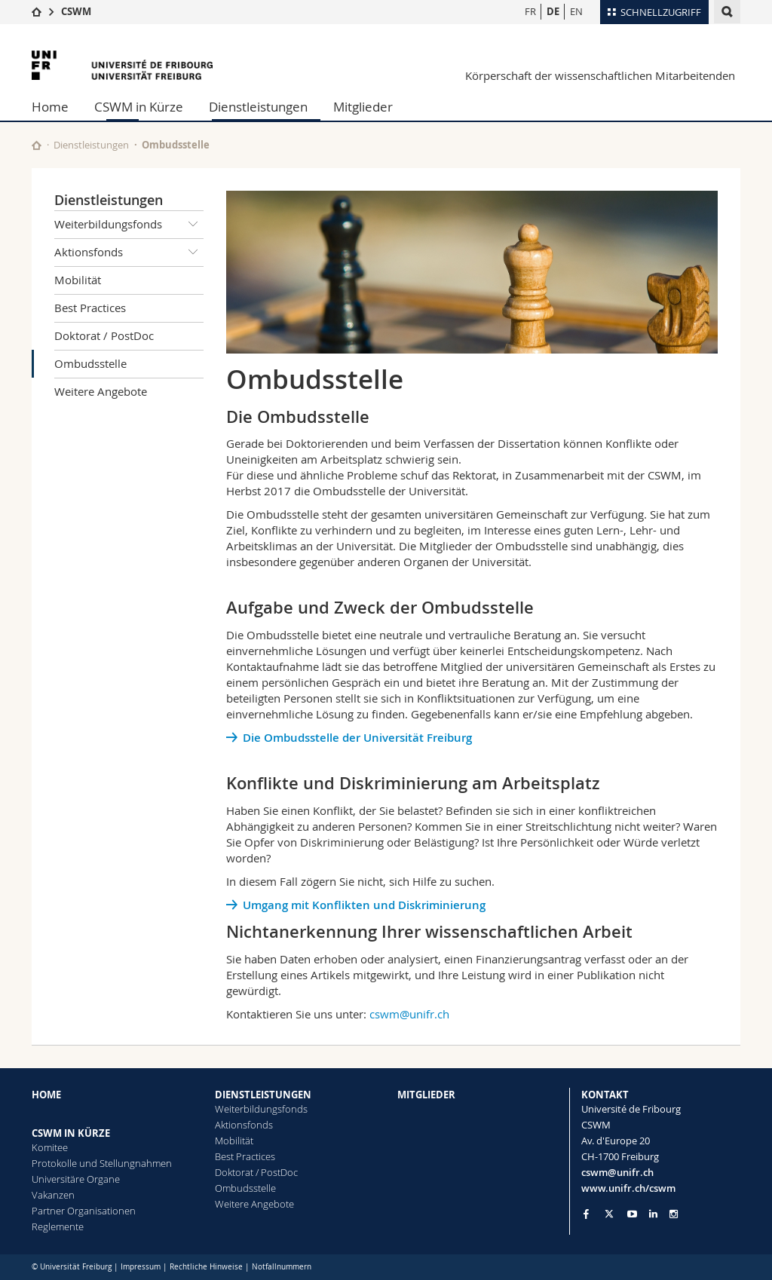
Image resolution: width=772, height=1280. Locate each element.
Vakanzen (53, 1195)
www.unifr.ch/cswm (628, 1188)
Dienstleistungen (258, 106)
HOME (46, 1094)
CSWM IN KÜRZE (71, 1133)
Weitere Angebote (100, 391)
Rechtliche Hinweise (206, 1267)
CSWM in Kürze (138, 106)
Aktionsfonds (129, 252)
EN (576, 11)
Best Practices (90, 307)
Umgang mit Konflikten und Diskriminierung (364, 905)
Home (50, 106)
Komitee (50, 1147)
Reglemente (58, 1226)
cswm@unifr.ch (409, 1013)
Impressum (141, 1267)
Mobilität (77, 279)
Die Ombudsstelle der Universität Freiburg (357, 738)
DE (553, 11)
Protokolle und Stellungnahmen (102, 1163)
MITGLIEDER (426, 1094)
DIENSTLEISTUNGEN (263, 1094)
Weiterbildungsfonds (129, 224)
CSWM (76, 11)
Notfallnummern (281, 1267)
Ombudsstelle (90, 363)
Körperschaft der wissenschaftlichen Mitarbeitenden (600, 75)
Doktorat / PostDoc (104, 335)
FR (530, 11)
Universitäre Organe (76, 1179)
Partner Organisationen (84, 1210)
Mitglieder (363, 106)
